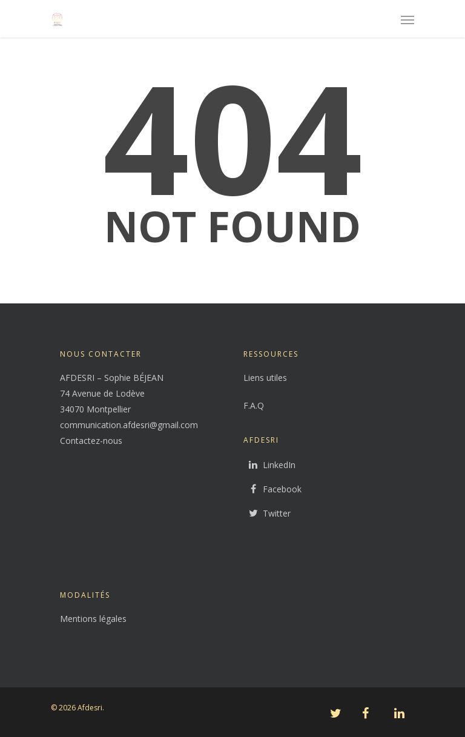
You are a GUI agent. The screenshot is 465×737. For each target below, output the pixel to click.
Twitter (267, 513)
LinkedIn (269, 465)
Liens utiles (265, 377)
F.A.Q (253, 405)
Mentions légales (93, 618)
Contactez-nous (91, 440)
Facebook (272, 489)
